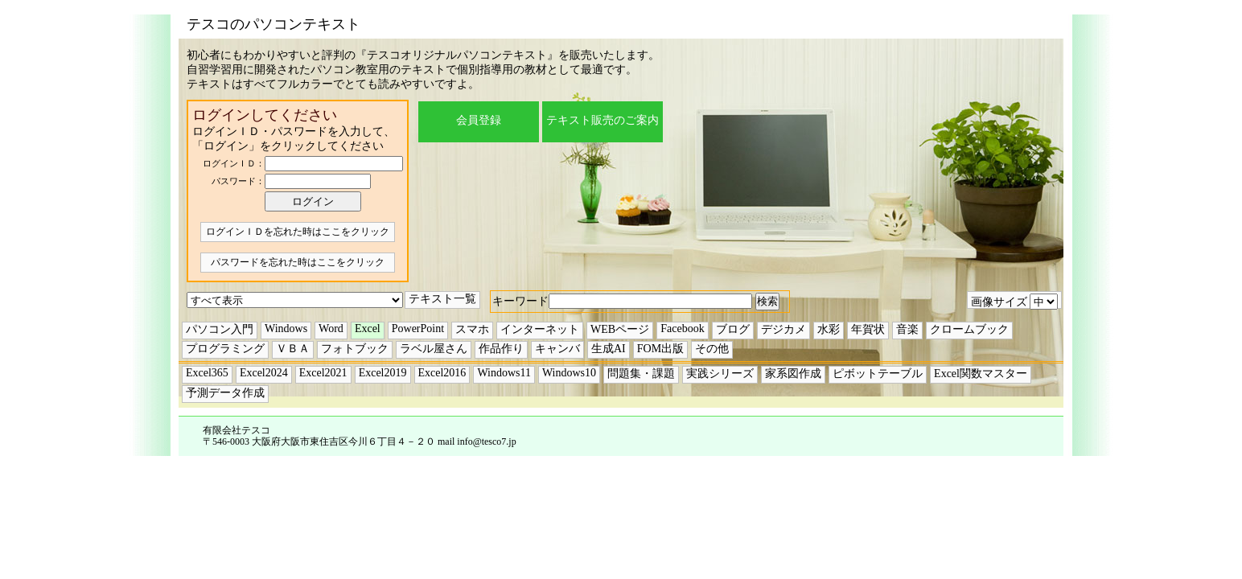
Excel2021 (323, 373)
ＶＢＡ (293, 349)
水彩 (828, 329)
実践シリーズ (720, 374)
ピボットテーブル (878, 374)
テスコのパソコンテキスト (273, 24)
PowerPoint (418, 328)
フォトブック (355, 349)
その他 (712, 349)
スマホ (472, 329)
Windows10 (569, 373)
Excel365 (207, 373)
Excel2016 (442, 373)
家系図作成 (793, 374)
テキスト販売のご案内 (602, 120)
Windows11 (504, 373)
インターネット (539, 329)
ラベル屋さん (433, 349)
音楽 (907, 329)
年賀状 (868, 329)
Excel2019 (383, 373)
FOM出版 (660, 349)
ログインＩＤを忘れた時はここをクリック (297, 231)
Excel (367, 328)
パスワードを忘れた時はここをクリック (298, 262)
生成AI (608, 349)
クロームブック (969, 329)
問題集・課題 (641, 374)
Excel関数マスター (980, 374)
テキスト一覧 (442, 299)
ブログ (733, 329)
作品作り (501, 349)
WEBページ (619, 329)
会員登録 (478, 120)
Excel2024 (264, 373)
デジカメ (783, 329)
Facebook (682, 328)
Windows (286, 328)
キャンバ (557, 349)
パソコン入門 (219, 329)
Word (331, 328)
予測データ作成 (225, 393)
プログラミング (225, 349)
